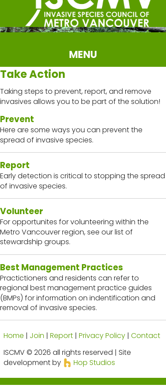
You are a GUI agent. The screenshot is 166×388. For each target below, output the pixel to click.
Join (37, 335)
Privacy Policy (102, 335)
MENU (83, 54)
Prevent (17, 119)
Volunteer (21, 211)
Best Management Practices (61, 267)
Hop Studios (89, 362)
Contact (145, 335)
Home (14, 335)
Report (15, 165)
